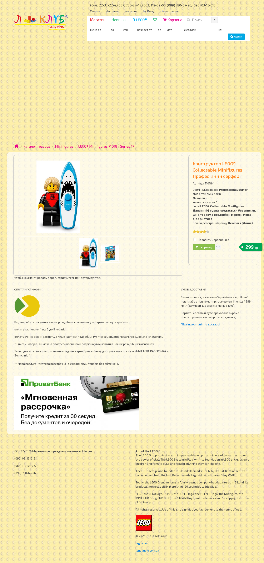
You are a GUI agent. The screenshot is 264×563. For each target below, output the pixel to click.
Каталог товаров (37, 146)
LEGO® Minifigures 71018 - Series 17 (106, 146)
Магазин (97, 19)
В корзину (203, 247)
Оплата (95, 11)
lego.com (142, 543)
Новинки (118, 19)
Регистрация (169, 11)
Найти (236, 36)
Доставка (112, 11)
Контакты (131, 11)
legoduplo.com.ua (147, 550)
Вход (148, 11)
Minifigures (64, 146)
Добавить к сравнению (213, 240)
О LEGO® (140, 19)
